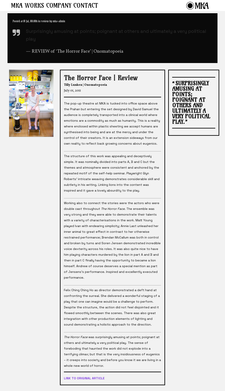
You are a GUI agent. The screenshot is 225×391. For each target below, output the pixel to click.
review (45, 21)
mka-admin (59, 21)
